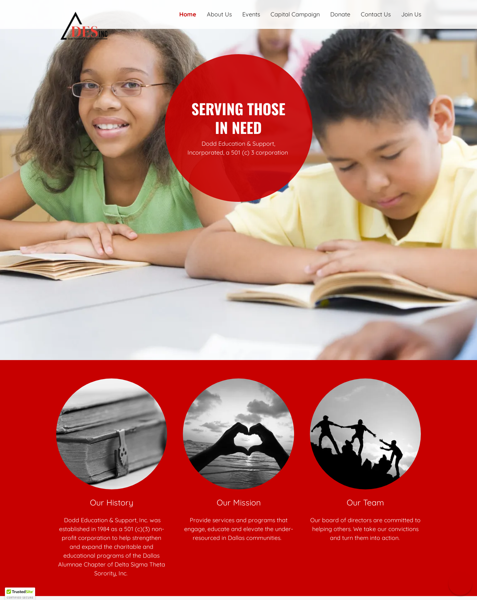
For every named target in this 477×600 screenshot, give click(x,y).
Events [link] (251, 14)
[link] (101, 11)
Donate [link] (340, 14)
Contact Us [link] (376, 14)
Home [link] (187, 14)
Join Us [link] (411, 14)
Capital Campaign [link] (295, 14)
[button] (460, 583)
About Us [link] (219, 14)
